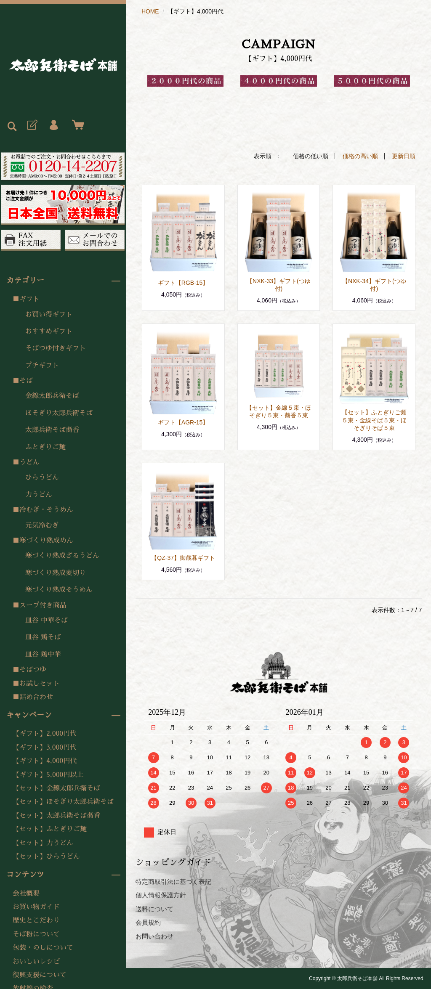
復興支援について (40, 975)
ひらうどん (42, 477)
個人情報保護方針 (161, 894)
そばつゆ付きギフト (55, 348)
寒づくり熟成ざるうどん (62, 555)
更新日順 (403, 156)
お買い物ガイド (36, 907)
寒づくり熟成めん (46, 540)
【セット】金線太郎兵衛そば (56, 788)
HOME (150, 11)
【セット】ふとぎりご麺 (50, 829)
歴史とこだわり (36, 920)
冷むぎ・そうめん (46, 509)
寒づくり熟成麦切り (55, 573)
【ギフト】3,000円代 (45, 747)
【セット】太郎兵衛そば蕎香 (56, 815)
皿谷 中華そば (46, 620)
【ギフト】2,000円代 (45, 733)
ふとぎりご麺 (45, 447)
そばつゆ (32, 669)
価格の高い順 (360, 156)
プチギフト (42, 365)
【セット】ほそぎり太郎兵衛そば (63, 801)
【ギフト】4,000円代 (45, 761)
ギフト (29, 299)
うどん (29, 462)
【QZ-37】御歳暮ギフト (183, 557)
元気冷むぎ (42, 525)
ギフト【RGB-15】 (183, 281)
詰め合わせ (36, 697)
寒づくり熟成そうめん (59, 589)
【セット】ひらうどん (46, 856)
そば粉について (36, 934)
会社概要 (26, 893)
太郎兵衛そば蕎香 (52, 430)
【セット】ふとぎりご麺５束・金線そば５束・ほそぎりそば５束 (374, 419)
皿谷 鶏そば (43, 637)
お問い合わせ (154, 935)
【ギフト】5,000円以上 (48, 775)
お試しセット (39, 683)
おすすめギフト (48, 331)
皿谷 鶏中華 (43, 654)
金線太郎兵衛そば (52, 395)
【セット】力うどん (43, 843)
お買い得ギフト (48, 314)
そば (26, 380)
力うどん (38, 494)
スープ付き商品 (43, 605)
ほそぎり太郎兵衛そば (59, 413)
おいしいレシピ (36, 961)
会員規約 (148, 921)
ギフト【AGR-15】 (183, 422)
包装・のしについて (43, 947)
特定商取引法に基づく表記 (173, 881)
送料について (154, 908)
